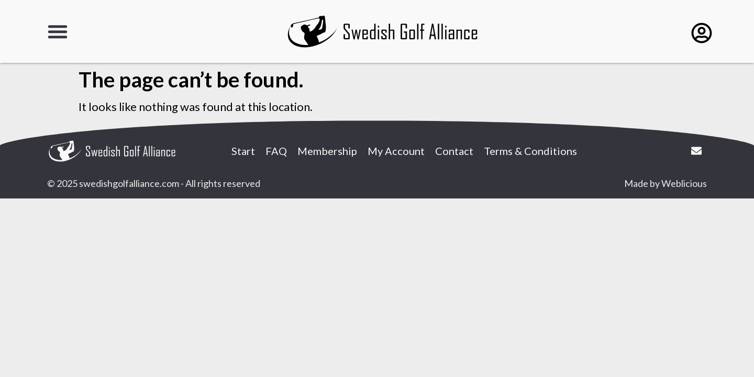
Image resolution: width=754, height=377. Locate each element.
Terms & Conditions (530, 151)
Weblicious (684, 183)
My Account (396, 151)
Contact (454, 151)
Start (243, 151)
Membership (327, 151)
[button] (57, 31)
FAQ (276, 151)
